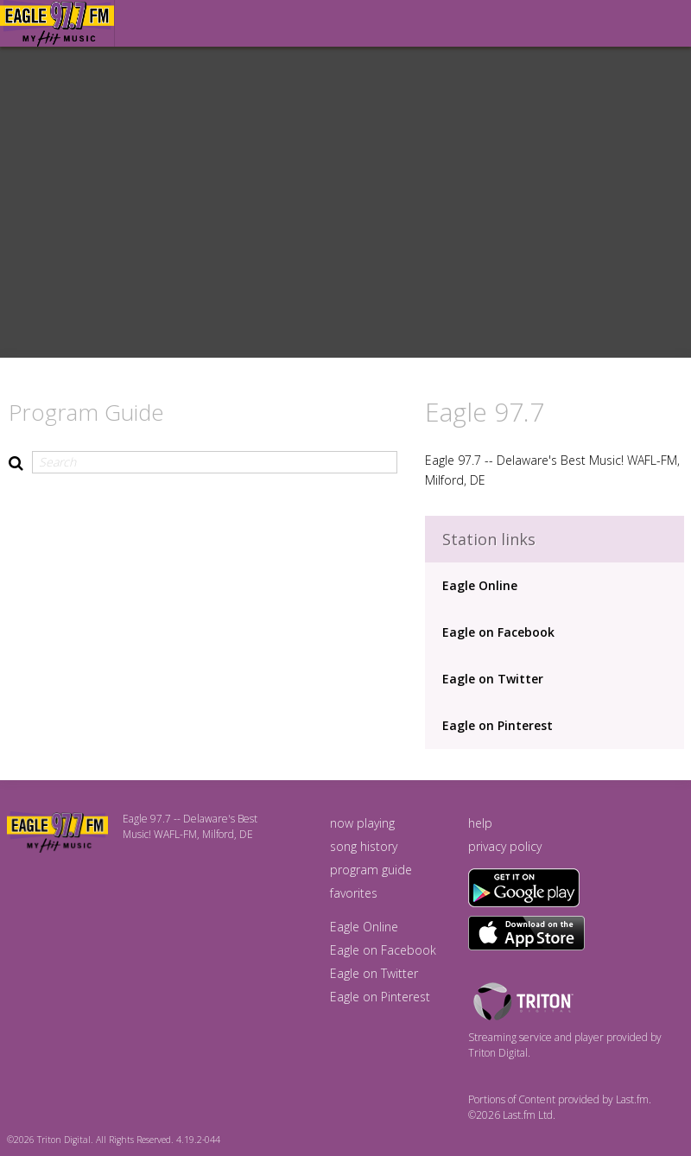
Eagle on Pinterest (497, 725)
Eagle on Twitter (492, 678)
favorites (353, 893)
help (480, 823)
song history (363, 846)
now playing (362, 823)
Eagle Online (479, 585)
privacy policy (505, 846)
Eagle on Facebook (498, 632)
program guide (371, 869)
